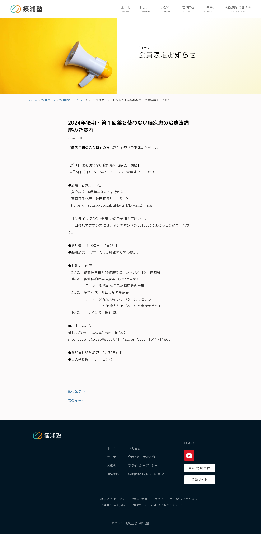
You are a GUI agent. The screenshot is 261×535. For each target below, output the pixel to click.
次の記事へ (76, 400)
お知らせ (167, 9)
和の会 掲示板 (199, 469)
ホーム (125, 9)
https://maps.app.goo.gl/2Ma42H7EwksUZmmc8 (111, 205)
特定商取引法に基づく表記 (146, 475)
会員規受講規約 (238, 9)
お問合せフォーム (141, 506)
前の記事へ (76, 391)
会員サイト (199, 480)
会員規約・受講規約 (142, 458)
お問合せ (210, 9)
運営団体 (188, 9)
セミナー (146, 9)
